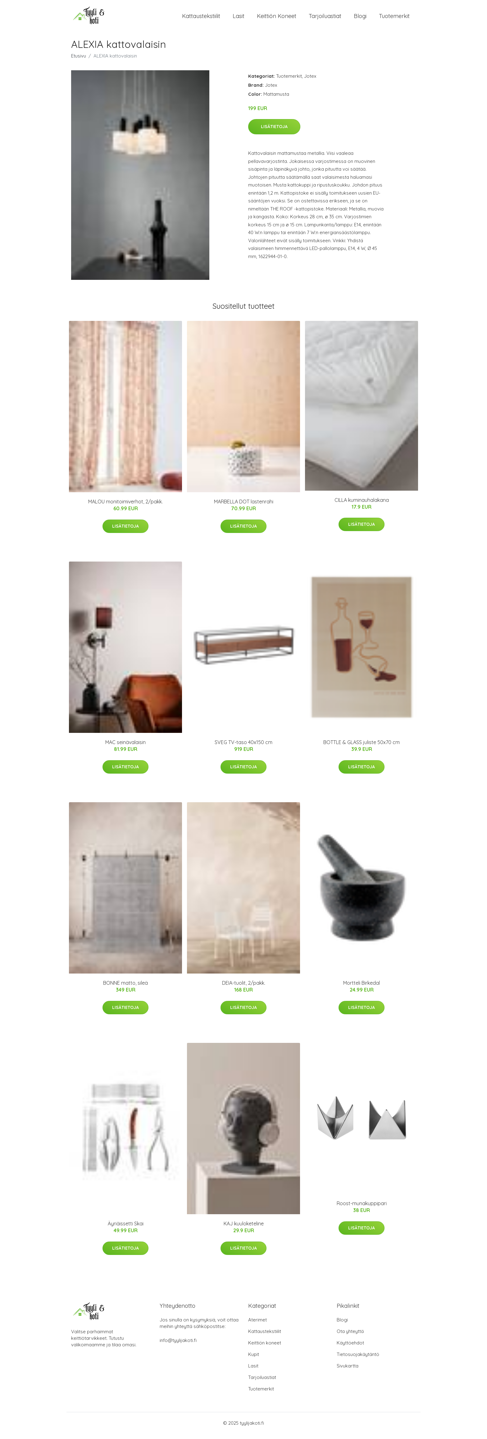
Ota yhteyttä (350, 1337)
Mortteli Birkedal (361, 988)
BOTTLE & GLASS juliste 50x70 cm (361, 748)
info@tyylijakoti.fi (178, 1346)
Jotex (310, 81)
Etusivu (78, 61)
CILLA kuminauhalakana (362, 505)
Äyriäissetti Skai (125, 1229)
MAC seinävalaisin (125, 748)
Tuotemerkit (394, 18)
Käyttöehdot (350, 1348)
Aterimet (257, 1325)
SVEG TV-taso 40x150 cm (243, 748)
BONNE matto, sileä (125, 988)
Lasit (238, 18)
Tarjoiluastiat (325, 18)
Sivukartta (347, 1371)
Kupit (253, 1360)
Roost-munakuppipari (362, 1208)
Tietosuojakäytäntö (358, 1360)
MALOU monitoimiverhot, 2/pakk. (125, 507)
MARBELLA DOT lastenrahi (243, 507)
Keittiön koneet (276, 18)
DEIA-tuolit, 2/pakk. (243, 988)
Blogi (360, 18)
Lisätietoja (274, 132)
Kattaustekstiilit (201, 18)
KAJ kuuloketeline (244, 1229)
